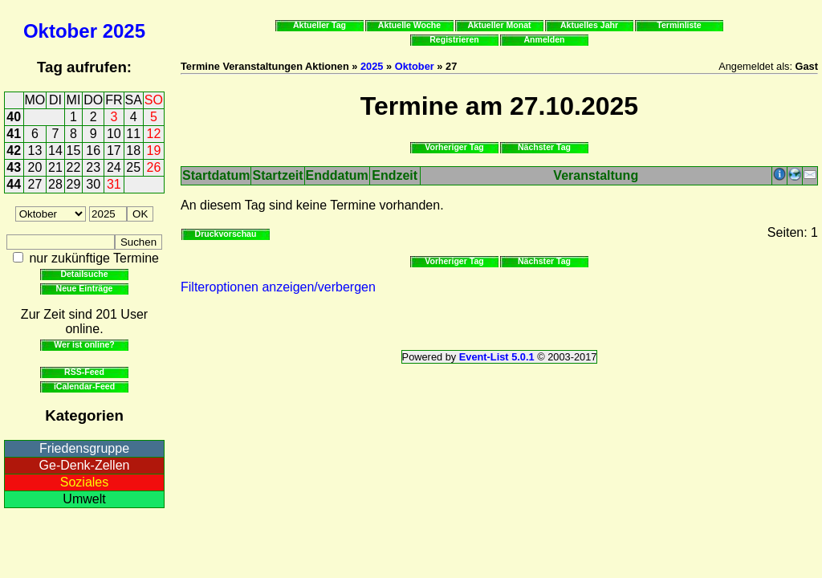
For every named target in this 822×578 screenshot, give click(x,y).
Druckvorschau (226, 233)
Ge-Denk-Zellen (84, 465)
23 (93, 167)
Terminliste (679, 25)
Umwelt (84, 499)
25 (133, 167)
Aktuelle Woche (409, 25)
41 (13, 133)
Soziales (84, 482)
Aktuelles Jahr (589, 25)
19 (154, 150)
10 (114, 133)
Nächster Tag (544, 147)
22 (74, 167)
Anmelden (544, 39)
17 (114, 150)
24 (114, 167)
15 (74, 150)
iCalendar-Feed (84, 386)
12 (154, 133)
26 (154, 167)
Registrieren (454, 39)
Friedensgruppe (84, 448)
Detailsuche (84, 274)
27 (35, 184)
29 (74, 184)
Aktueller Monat (499, 25)
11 (133, 133)
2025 (124, 31)
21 (55, 167)
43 (13, 167)
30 (93, 184)
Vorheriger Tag (454, 147)
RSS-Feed (84, 372)
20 (35, 167)
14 (55, 150)
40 (13, 117)
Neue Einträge (84, 288)
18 (133, 150)
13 (35, 150)
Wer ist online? (84, 344)
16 (93, 150)
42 (13, 150)
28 (55, 184)
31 (114, 184)
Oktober (60, 31)
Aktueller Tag (319, 25)
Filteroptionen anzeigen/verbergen (278, 287)
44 (13, 184)
